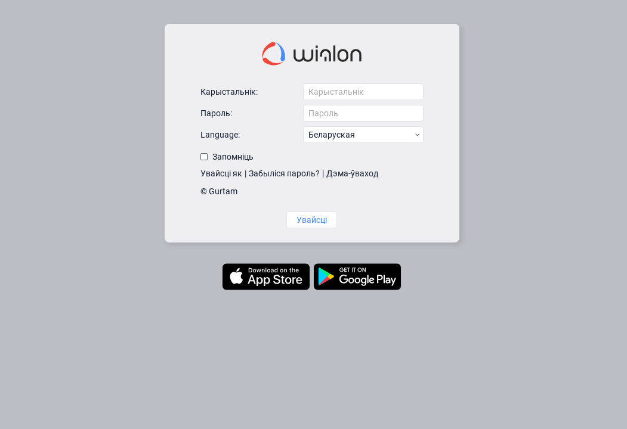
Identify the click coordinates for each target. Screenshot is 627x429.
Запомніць (233, 156)
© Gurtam (218, 191)
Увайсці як (221, 173)
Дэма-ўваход (352, 173)
